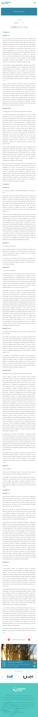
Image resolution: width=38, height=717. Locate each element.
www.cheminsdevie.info (7, 697)
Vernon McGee (11, 630)
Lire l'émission (34, 666)
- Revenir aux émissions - (19, 639)
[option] (10, 677)
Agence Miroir (21, 712)
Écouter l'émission (34, 663)
